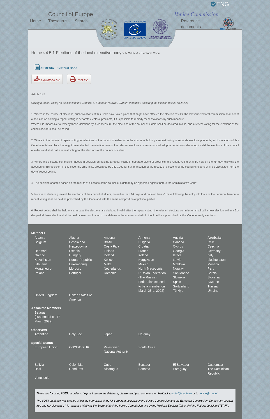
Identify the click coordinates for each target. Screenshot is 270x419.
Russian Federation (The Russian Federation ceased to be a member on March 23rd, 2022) (152, 281)
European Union (46, 347)
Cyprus (178, 246)
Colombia (76, 364)
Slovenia (214, 277)
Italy (210, 255)
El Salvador (181, 364)
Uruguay (144, 334)
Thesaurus (57, 21)
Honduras (76, 369)
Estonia (74, 251)
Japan (108, 334)
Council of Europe (70, 14)
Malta (107, 264)
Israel (177, 255)
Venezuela (42, 378)
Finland (109, 251)
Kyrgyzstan (146, 260)
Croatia (143, 246)
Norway (178, 268)
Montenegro (43, 268)
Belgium (40, 242)
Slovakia (179, 277)
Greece (40, 255)
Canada (178, 242)
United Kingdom (46, 295)
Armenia (144, 237)
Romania (110, 273)
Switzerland (181, 286)
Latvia (177, 260)
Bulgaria (144, 242)
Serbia (212, 273)
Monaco (213, 264)
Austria (178, 237)
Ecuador (144, 364)
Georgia (178, 251)
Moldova (179, 264)
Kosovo (109, 260)
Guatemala (215, 364)
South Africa (146, 347)
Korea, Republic (80, 260)
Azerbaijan (215, 237)
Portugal (75, 273)
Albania (40, 237)
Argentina (41, 334)
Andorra (109, 237)
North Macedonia (150, 268)
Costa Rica (111, 246)
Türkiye (178, 290)
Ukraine (213, 290)
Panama (144, 369)
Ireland (143, 255)
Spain (177, 282)
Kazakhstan (43, 260)
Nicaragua (111, 369)
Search (81, 21)
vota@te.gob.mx (182, 393)
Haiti (38, 369)
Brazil (108, 242)
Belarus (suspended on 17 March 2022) (47, 317)
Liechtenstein (217, 260)
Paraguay (180, 369)
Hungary (75, 255)
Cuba (107, 364)
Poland (40, 273)
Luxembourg (78, 264)
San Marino (181, 273)
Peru (211, 268)
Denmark (41, 251)
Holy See (75, 334)
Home (35, 21)
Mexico (143, 264)
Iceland (109, 255)
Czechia (213, 246)
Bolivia (39, 364)
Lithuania (41, 264)
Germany (214, 251)
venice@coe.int (208, 393)
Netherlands (112, 268)
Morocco (75, 268)
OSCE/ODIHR (79, 347)
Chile (211, 242)
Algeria (74, 237)
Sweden (213, 282)
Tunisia (213, 286)
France (143, 251)
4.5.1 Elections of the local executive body (84, 53)
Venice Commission (196, 14)
